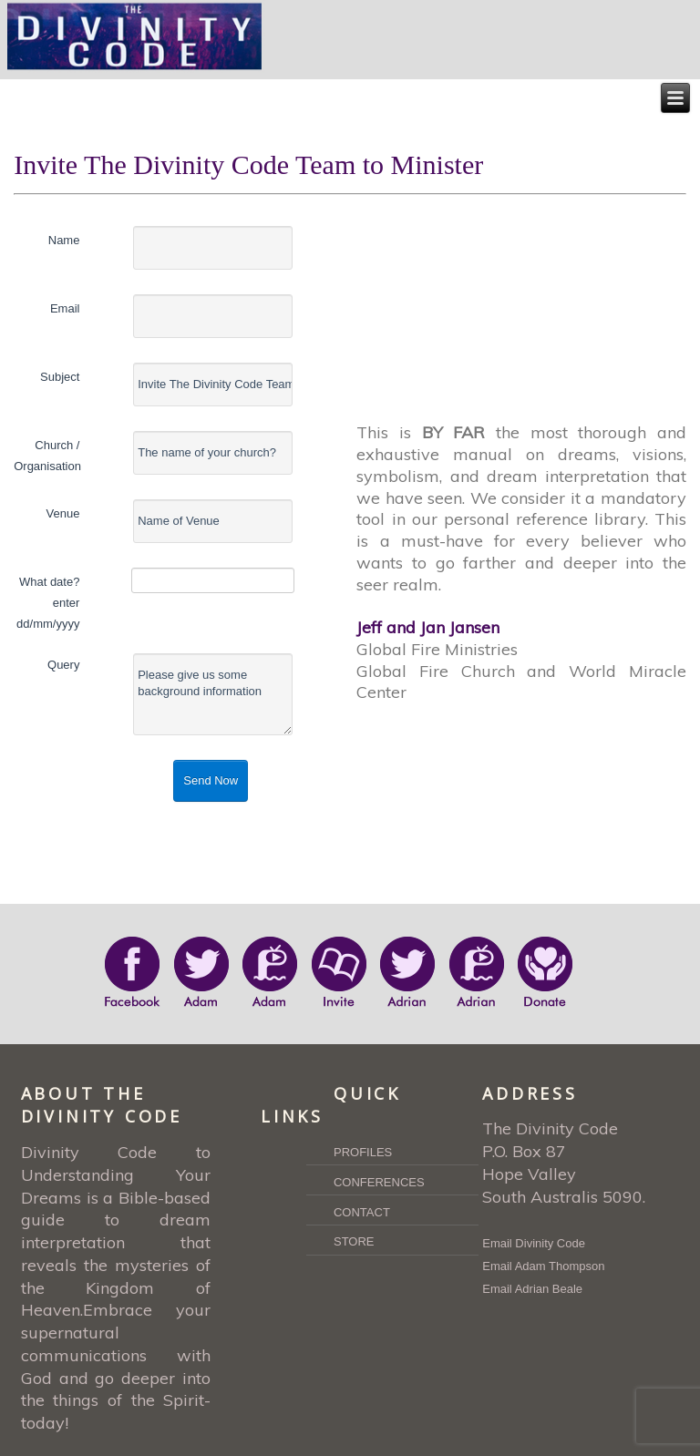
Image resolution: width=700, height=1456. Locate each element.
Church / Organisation (46, 455)
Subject (59, 377)
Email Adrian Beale (532, 1289)
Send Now (210, 780)
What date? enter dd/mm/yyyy (47, 603)
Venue (63, 513)
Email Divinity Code (533, 1243)
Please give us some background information (213, 694)
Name (64, 240)
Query (63, 665)
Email (65, 308)
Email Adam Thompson (543, 1266)
